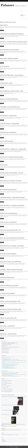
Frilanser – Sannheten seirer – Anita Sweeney (13, 446)
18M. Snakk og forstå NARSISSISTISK (6, 358)
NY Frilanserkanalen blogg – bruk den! (6, 366)
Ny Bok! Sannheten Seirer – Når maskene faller (9, 123)
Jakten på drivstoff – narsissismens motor (8, 115)
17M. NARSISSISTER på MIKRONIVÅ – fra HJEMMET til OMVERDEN (10, 359)
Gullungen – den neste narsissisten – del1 (8, 317)
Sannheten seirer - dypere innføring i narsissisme (9, 414)
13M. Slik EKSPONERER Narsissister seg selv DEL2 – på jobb (9, 365)
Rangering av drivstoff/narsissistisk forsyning (9, 98)
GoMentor (2, 391)
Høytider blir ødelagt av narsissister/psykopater (9, 49)
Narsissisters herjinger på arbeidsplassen (8, 132)
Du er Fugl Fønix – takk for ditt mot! (7, 325)
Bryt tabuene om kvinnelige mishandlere (8, 253)
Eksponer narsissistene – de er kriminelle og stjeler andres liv (12, 205)
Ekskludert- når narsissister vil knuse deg (8, 423)
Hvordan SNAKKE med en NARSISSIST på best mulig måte (12, 33)
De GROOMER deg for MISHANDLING (8, 375)
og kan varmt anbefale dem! (11, 434)
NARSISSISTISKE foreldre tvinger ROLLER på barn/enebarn (9, 368)
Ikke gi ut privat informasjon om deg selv (8, 189)
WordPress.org (4, 441)
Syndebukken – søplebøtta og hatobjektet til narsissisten (11, 269)
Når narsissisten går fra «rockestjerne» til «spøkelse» (11, 180)
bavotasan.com (17, 447)
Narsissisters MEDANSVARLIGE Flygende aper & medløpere (11, 372)
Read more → (1, 30)
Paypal (5, 343)
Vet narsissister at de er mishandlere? (7, 293)
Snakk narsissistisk (4, 25)
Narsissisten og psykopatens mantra (7, 277)
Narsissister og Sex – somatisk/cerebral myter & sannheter (11, 156)
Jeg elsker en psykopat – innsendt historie (8, 222)
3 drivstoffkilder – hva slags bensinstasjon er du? (10, 106)
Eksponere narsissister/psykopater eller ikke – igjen (10, 229)
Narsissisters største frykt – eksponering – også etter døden (12, 245)
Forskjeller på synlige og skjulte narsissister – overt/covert (11, 172)
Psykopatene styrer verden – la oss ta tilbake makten (10, 261)
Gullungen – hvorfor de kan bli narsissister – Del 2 (10, 301)
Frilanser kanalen (3, 383)
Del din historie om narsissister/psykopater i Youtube (10, 309)
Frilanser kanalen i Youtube (4, 380)
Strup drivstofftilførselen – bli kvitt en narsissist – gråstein (11, 90)
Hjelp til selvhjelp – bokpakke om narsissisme (9, 58)
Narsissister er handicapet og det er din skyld (9, 285)
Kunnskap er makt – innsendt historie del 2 (8, 213)
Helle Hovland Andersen (5, 373)
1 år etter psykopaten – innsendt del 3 (12, 373)
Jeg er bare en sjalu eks (4, 66)
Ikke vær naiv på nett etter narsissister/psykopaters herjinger (12, 237)
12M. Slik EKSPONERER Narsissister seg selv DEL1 (8, 367)
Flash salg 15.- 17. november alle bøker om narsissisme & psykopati (13, 41)
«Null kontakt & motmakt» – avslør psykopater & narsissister (12, 197)
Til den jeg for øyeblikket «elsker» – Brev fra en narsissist (11, 75)
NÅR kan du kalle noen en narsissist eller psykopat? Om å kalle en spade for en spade (16, 374)
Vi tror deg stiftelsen (3, 388)
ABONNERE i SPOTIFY (7, 348)
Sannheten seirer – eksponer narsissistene (8, 333)
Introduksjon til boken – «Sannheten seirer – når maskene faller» (13, 148)
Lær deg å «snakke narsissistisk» (6, 141)
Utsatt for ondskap (3, 164)
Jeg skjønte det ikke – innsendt (6, 83)
